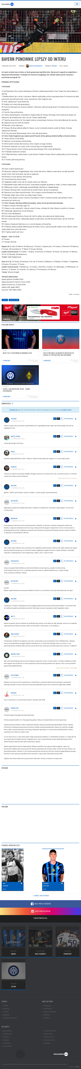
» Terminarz (5, 1037)
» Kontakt (5, 1005)
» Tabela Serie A (47, 1034)
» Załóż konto (47, 1008)
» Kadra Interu (6, 1043)
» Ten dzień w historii (49, 1031)
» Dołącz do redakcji (49, 1011)
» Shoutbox (46, 1015)
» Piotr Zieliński (7, 1046)
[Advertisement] (40, 786)
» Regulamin (6, 1015)
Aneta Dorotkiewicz (34, 66)
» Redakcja (5, 1008)
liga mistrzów (14, 300)
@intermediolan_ (40, 918)
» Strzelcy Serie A (48, 1037)
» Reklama (5, 1011)
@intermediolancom (40, 911)
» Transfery (5, 1040)
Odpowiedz (68, 419)
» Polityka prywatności (9, 1018)
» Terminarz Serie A (48, 1040)
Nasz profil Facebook (40, 903)
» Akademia (46, 1043)
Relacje (54, 66)
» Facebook (46, 1018)
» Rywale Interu (7, 1034)
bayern (5, 300)
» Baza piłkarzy (7, 1031)
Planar (77, 1067)
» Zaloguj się (46, 1005)
